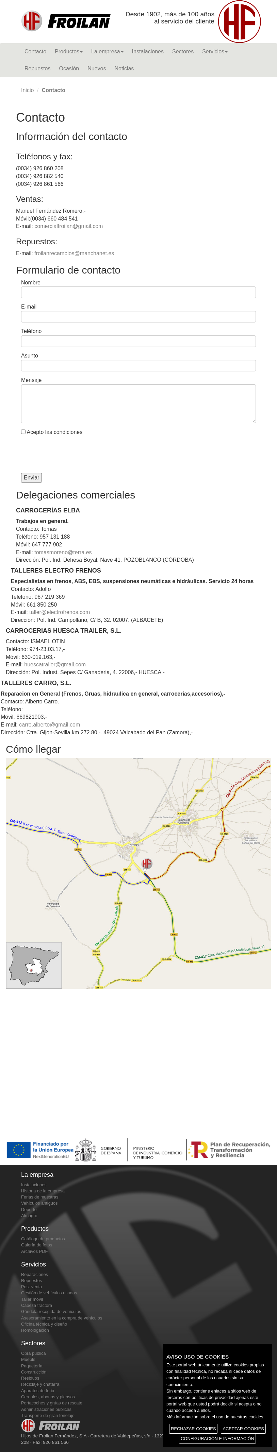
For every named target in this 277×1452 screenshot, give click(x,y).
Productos (69, 51)
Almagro (29, 1215)
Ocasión (69, 68)
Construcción (34, 1372)
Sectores (183, 51)
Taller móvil (32, 1299)
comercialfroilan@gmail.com (68, 226)
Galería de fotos (36, 1244)
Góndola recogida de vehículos (51, 1311)
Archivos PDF (34, 1251)
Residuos (30, 1378)
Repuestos (38, 68)
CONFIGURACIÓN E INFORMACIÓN (217, 1438)
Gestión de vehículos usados (49, 1292)
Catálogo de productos (43, 1238)
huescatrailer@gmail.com (55, 664)
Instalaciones (148, 51)
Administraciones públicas (46, 1409)
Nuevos (96, 68)
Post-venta (31, 1286)
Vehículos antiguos (39, 1203)
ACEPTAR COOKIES (243, 1428)
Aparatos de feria (37, 1390)
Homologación (35, 1330)
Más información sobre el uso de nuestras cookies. (215, 1416)
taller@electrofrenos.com (59, 612)
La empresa (107, 51)
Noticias (124, 68)
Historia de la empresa (43, 1190)
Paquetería (32, 1365)
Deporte (29, 1209)
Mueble (28, 1359)
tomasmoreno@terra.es (63, 552)
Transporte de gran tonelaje (48, 1415)
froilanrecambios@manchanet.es (74, 253)
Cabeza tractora (36, 1305)
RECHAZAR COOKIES (193, 1428)
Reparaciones (34, 1274)
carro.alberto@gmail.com (49, 725)
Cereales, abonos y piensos (48, 1396)
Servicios (215, 51)
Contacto (35, 51)
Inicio (27, 90)
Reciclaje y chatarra (40, 1384)
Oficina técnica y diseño (44, 1324)
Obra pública (33, 1353)
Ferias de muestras (40, 1197)
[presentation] (73, 454)
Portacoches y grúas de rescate (51, 1402)
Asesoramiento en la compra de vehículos (61, 1317)
